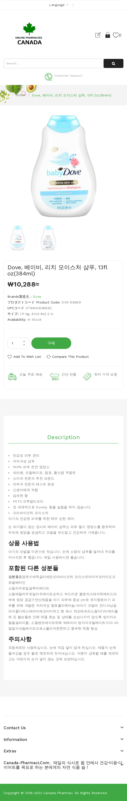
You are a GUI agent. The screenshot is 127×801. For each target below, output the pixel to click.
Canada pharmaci (58, 792)
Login (107, 35)
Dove (37, 296)
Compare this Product (72, 356)
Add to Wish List (27, 356)
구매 (51, 343)
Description (63, 436)
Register (99, 35)
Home (20, 95)
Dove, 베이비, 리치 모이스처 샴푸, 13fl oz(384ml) (71, 95)
